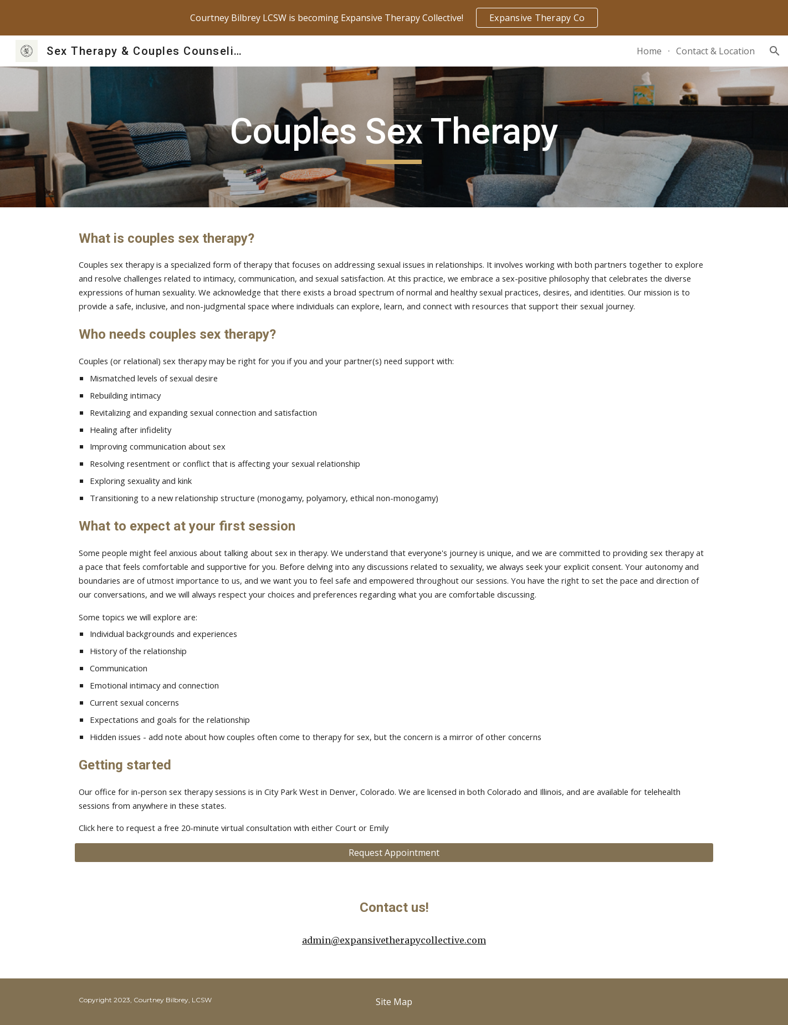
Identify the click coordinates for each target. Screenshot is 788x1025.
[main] (394, 137)
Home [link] (649, 51)
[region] (394, 17)
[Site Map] (394, 1002)
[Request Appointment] (394, 853)
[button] (774, 51)
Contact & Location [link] (715, 51)
